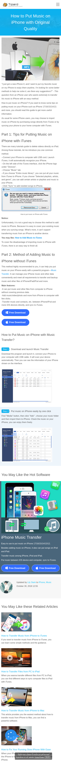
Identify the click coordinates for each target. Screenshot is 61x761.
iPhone (42, 582)
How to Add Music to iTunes (28, 238)
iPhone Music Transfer (21, 537)
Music (48, 582)
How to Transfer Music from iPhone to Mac (22, 710)
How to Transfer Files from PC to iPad (20, 671)
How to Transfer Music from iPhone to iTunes (24, 635)
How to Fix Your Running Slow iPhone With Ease (26, 749)
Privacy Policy (39, 757)
